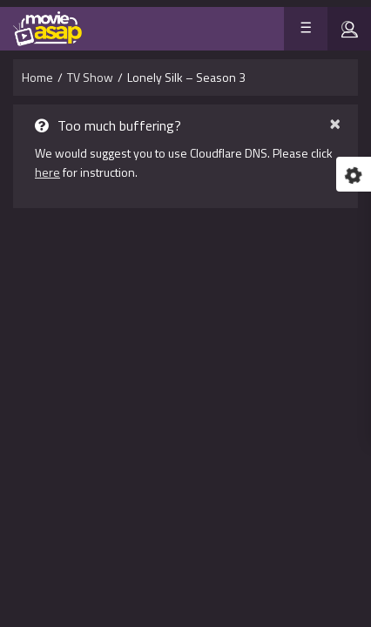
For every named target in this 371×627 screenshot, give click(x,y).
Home (37, 77)
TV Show (90, 77)
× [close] (335, 121)
